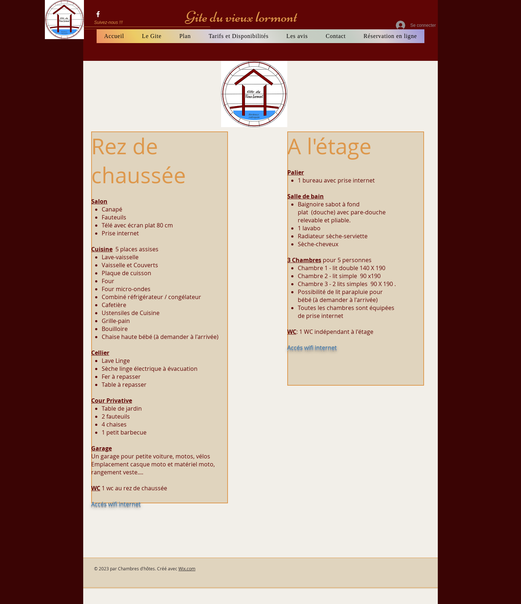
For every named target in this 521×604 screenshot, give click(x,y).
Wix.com (186, 568)
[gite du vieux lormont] (98, 14)
